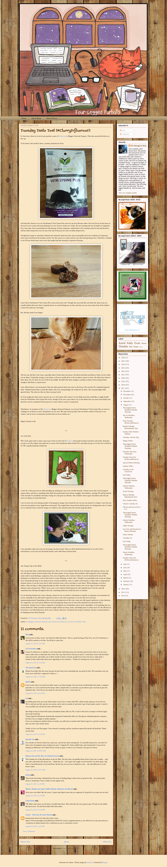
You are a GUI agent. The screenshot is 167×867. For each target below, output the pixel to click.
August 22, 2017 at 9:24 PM (35, 810)
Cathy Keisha (30, 801)
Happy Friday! (128, 441)
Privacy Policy (51, 118)
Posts (122, 130)
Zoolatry (69, 441)
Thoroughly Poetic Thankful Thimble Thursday (130, 410)
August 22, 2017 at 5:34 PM (35, 796)
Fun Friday (127, 475)
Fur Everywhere (31, 649)
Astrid (121, 343)
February (126, 581)
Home (24, 118)
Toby (84, 622)
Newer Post (25, 841)
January (126, 584)
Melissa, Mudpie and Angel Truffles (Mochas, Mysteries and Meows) (49, 789)
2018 (123, 385)
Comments (124, 134)
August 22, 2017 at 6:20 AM (35, 663)
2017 (123, 388)
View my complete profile (127, 193)
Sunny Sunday (128, 534)
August (126, 405)
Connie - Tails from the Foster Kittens (39, 815)
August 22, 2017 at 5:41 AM (35, 643)
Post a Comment (29, 831)
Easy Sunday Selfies (130, 500)
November (127, 395)
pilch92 (28, 682)
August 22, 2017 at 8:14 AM (35, 693)
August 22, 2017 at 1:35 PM (35, 784)
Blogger (105, 862)
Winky (141, 347)
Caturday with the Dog (131, 437)
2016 (123, 589)
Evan (66, 622)
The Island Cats (31, 668)
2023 (123, 368)
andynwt (90, 862)
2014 (123, 596)
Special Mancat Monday (131, 463)
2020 (123, 378)
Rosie (144, 343)
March (125, 578)
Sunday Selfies (128, 466)
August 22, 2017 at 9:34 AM (35, 734)
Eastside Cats (30, 739)
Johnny (28, 775)
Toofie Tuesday (128, 491)
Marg (27, 634)
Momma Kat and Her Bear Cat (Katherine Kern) (42, 756)
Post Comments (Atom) (70, 848)
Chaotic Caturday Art (130, 504)
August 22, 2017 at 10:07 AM (36, 751)
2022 (123, 371)
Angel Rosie (36, 118)
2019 (123, 381)
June (125, 567)
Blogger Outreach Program (38, 622)
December (127, 391)
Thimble (78, 622)
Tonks (136, 346)
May (125, 571)
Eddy (62, 622)
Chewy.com (63, 136)
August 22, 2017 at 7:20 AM (35, 677)
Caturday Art (127, 538)
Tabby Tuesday (128, 526)
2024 (123, 364)
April (125, 574)
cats (49, 622)
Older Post (107, 841)
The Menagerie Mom (138, 146)
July (125, 564)
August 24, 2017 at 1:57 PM (35, 826)
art (27, 622)
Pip (27, 698)
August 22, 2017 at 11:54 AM (35, 770)
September (127, 401)
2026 (123, 358)
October (126, 398)
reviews (71, 622)
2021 (123, 375)
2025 (123, 361)
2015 (123, 592)
